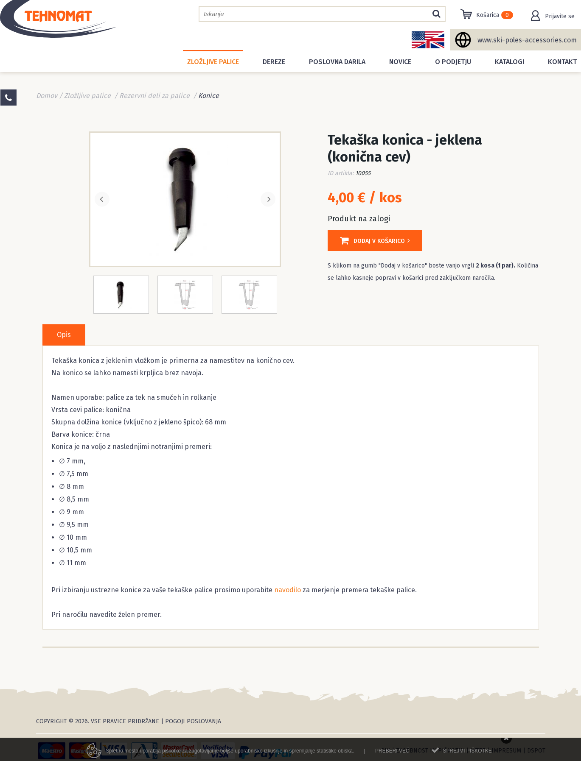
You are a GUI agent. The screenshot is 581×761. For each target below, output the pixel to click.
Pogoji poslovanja (193, 721)
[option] (185, 198)
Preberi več (392, 755)
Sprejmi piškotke (467, 755)
